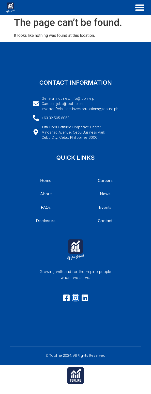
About (46, 193)
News (105, 193)
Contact (105, 220)
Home (45, 180)
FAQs (46, 207)
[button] (139, 7)
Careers (105, 180)
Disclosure (46, 220)
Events (105, 207)
